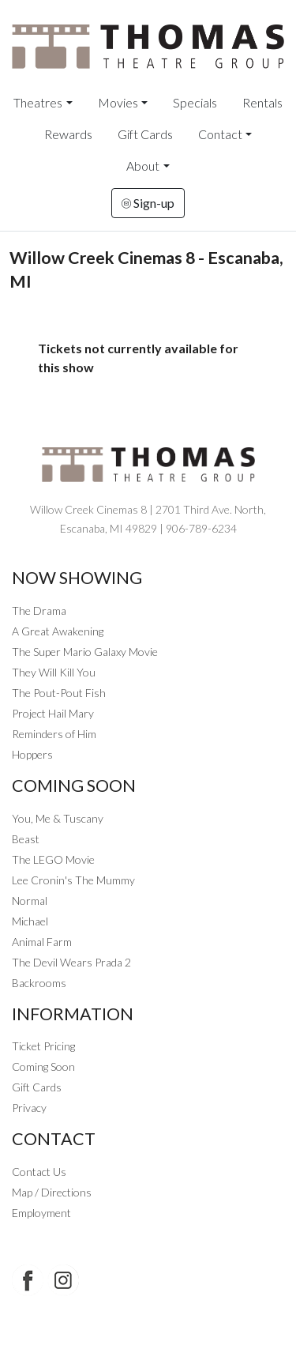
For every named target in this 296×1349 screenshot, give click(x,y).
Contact (220, 133)
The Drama (39, 610)
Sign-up (148, 202)
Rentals (262, 102)
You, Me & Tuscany (57, 818)
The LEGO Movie (53, 859)
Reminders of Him (54, 733)
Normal (29, 900)
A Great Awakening (57, 631)
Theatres (37, 102)
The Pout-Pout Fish (59, 692)
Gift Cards (145, 133)
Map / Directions (52, 1192)
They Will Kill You (54, 672)
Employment (41, 1212)
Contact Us (39, 1171)
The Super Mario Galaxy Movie (85, 651)
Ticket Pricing (43, 1046)
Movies (118, 102)
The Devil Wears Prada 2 (71, 962)
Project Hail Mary (53, 713)
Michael (30, 921)
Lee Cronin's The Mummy (73, 880)
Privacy (29, 1107)
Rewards (68, 133)
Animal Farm (42, 941)
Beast (25, 839)
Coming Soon (43, 1066)
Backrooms (39, 982)
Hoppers (32, 754)
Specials (195, 102)
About (142, 165)
